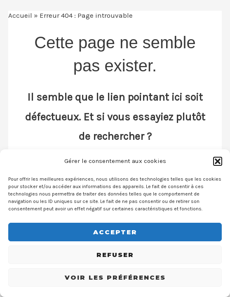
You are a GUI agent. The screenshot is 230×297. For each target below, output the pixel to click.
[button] (218, 161)
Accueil (20, 15)
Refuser (115, 255)
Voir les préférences (115, 277)
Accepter (115, 232)
